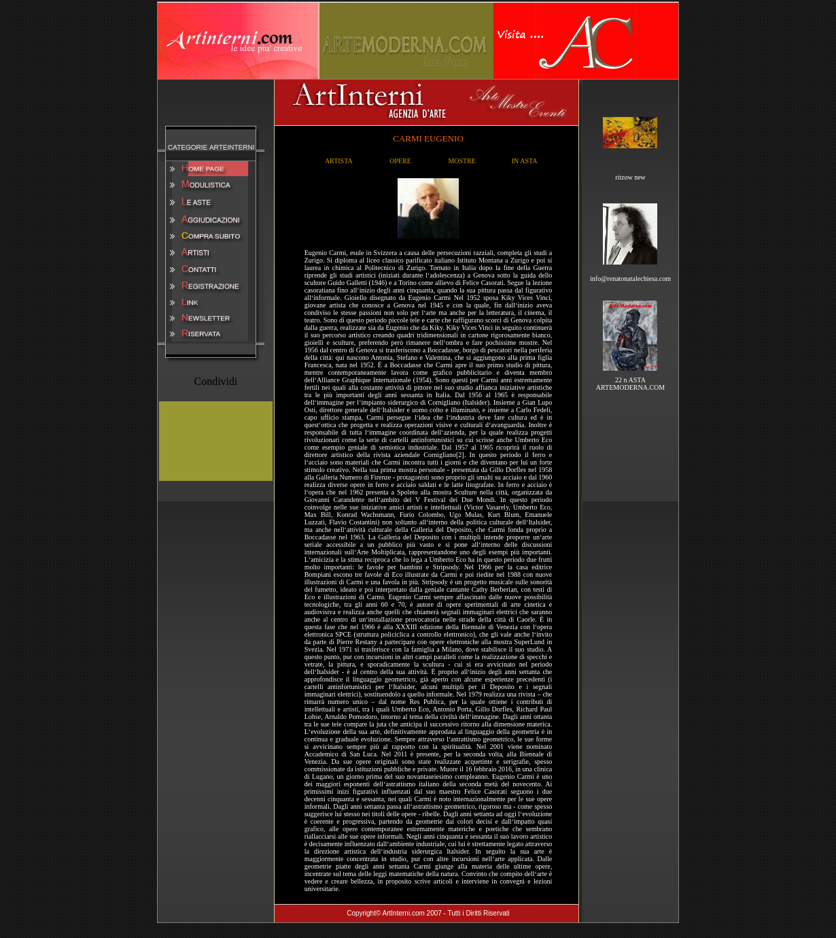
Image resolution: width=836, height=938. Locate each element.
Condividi (215, 381)
